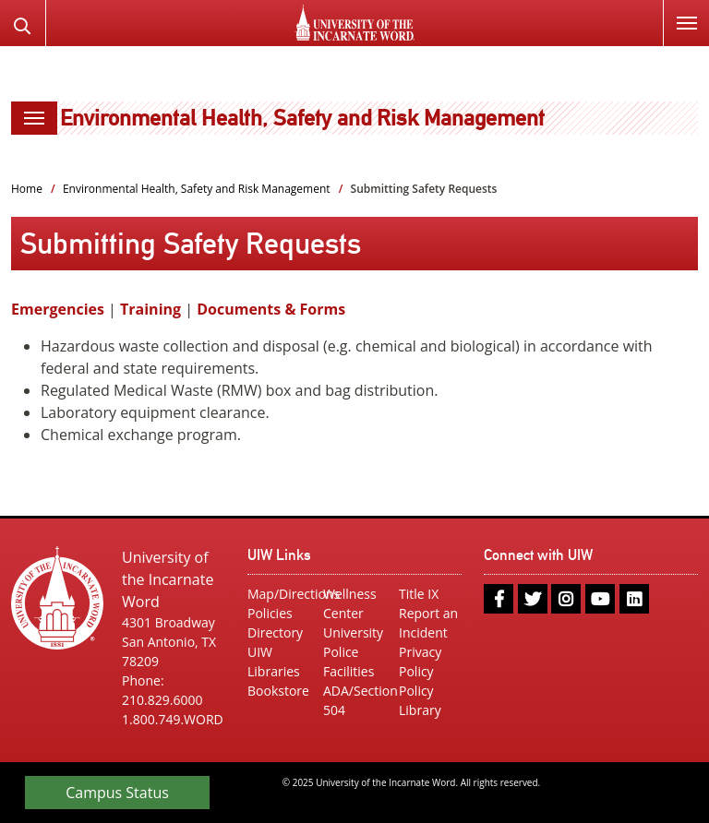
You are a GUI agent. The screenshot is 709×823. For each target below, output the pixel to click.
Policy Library (420, 700)
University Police (353, 642)
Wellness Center (350, 603)
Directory (275, 632)
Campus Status (117, 792)
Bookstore (278, 690)
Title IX (419, 593)
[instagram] (566, 599)
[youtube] (600, 599)
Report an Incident (428, 622)
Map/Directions (278, 593)
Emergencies (57, 309)
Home (26, 189)
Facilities (348, 671)
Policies (270, 613)
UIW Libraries (273, 661)
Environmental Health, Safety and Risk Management (302, 117)
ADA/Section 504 (354, 700)
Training (150, 309)
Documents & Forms (271, 309)
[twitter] (532, 599)
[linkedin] (634, 599)
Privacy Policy (420, 661)
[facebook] (498, 599)
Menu (680, 12)
